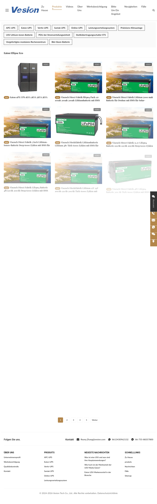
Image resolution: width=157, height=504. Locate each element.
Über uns (80, 8)
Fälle (143, 6)
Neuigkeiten (130, 6)
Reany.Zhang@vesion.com (91, 439)
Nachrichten (130, 466)
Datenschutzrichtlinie (107, 493)
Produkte (57, 6)
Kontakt (7, 471)
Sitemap (128, 476)
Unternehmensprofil (12, 457)
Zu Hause (44, 8)
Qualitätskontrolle (11, 466)
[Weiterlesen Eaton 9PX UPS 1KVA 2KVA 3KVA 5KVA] (27, 77)
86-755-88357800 (142, 439)
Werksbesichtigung (97, 6)
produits (128, 462)
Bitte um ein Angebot (115, 10)
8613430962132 (118, 439)
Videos (69, 6)
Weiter (95, 420)
